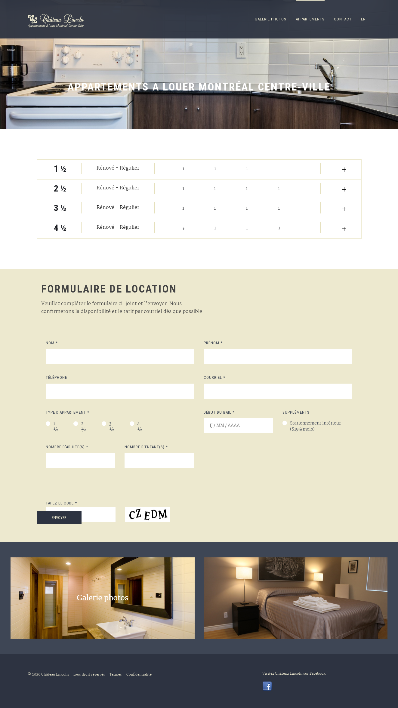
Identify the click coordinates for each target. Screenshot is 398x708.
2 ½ (83, 427)
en (363, 19)
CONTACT (343, 19)
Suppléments (296, 412)
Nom (52, 343)
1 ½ (56, 427)
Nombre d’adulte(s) (67, 447)
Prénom (213, 343)
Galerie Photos (270, 19)
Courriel (214, 377)
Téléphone (56, 377)
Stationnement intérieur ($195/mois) (315, 427)
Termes (114, 674)
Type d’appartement (67, 412)
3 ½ (112, 427)
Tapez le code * (61, 503)
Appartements (310, 19)
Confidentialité (137, 674)
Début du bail (219, 412)
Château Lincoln (55, 674)
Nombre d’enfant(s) (146, 447)
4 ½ (140, 427)
